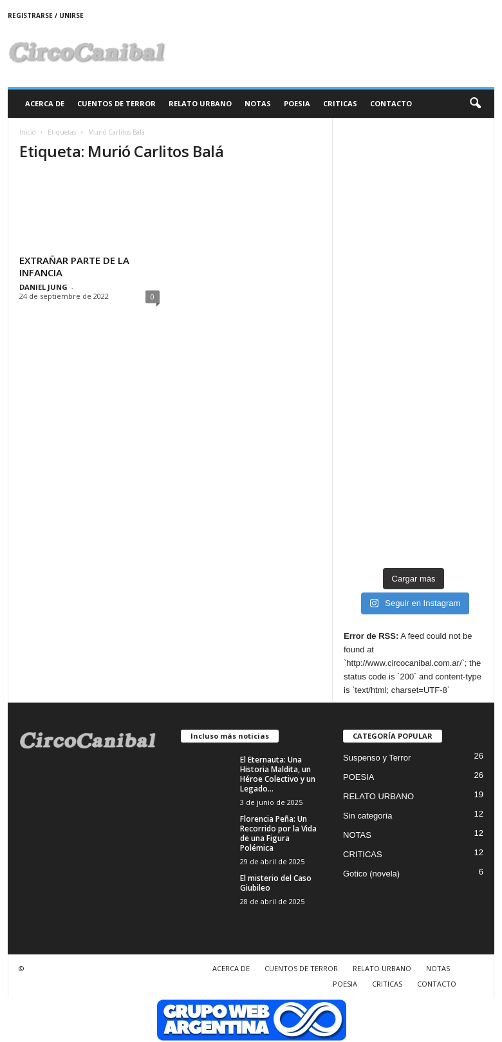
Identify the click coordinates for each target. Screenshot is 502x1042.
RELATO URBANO (200, 103)
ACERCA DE (44, 103)
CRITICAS (340, 103)
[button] (475, 104)
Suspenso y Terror (377, 758)
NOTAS (258, 103)
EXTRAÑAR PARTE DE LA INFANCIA (74, 266)
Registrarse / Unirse (46, 15)
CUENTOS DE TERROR (116, 103)
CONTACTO (391, 103)
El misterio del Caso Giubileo (275, 883)
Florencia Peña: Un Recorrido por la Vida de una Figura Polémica (278, 833)
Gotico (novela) (371, 873)
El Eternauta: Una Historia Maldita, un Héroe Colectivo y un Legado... (277, 774)
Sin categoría (368, 815)
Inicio (27, 132)
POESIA (297, 103)
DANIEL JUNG (43, 287)
